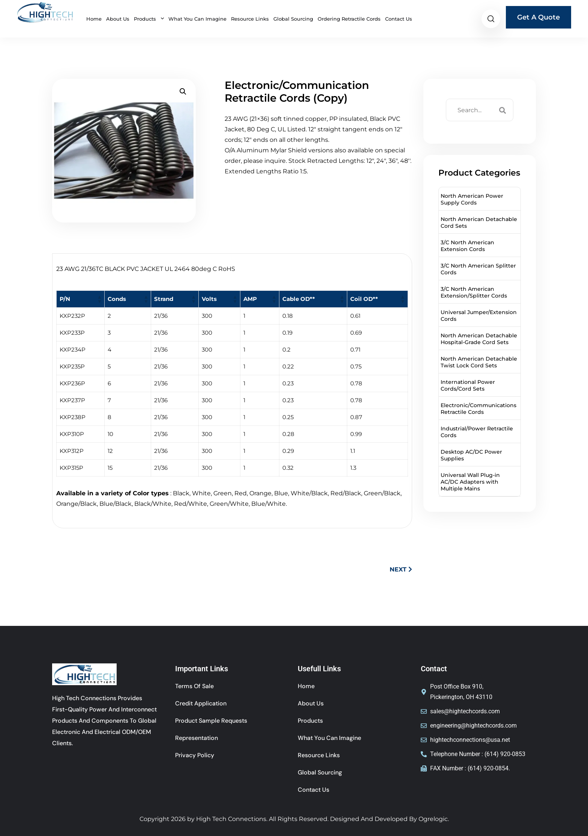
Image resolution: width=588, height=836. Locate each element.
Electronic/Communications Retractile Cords (478, 408)
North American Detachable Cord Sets (479, 222)
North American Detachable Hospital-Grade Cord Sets (479, 339)
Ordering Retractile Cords (349, 19)
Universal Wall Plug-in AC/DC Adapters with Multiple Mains (470, 482)
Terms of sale (194, 686)
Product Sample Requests (211, 721)
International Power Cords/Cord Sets (468, 385)
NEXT (401, 569)
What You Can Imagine (197, 19)
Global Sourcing (293, 19)
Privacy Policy (194, 755)
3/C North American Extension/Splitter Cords (474, 292)
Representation (196, 738)
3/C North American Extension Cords (467, 246)
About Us (117, 19)
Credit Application (200, 703)
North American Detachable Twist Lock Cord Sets (479, 362)
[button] (183, 91)
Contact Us (398, 19)
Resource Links (250, 19)
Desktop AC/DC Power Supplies (471, 455)
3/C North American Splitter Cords (478, 269)
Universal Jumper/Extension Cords (479, 315)
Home (94, 19)
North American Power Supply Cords (472, 199)
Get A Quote (538, 17)
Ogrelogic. (433, 818)
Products (146, 19)
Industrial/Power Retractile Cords (477, 432)
